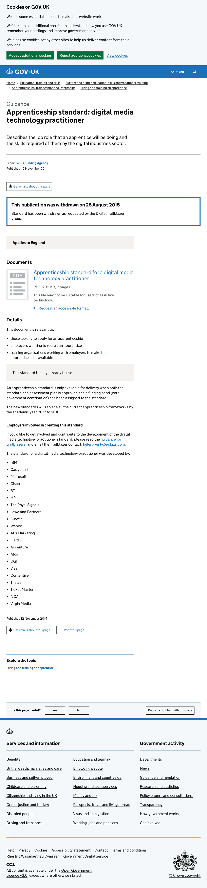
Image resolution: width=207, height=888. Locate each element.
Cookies (41, 850)
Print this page (74, 630)
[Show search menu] (194, 72)
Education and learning (92, 759)
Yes (59, 710)
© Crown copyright (185, 875)
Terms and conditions (129, 850)
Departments (151, 759)
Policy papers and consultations (166, 795)
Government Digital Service (85, 856)
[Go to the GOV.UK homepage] (22, 71)
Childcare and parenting (26, 786)
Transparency (151, 804)
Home (10, 83)
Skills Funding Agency (32, 163)
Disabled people (20, 813)
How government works (159, 813)
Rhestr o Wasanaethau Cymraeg (32, 856)
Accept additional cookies (30, 55)
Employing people (88, 768)
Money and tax (85, 795)
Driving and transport (24, 822)
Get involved (150, 822)
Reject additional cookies (80, 55)
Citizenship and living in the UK (31, 795)
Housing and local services (95, 786)
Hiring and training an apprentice (103, 88)
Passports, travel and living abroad (101, 804)
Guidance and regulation (160, 777)
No (83, 710)
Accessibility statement (71, 850)
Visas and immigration (91, 813)
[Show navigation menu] (177, 72)
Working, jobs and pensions (95, 822)
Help (10, 850)
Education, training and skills (40, 83)
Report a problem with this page (170, 710)
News (145, 768)
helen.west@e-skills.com (104, 444)
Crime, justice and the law (27, 804)
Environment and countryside (97, 777)
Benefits (13, 759)
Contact (101, 850)
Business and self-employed (29, 777)
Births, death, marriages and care (34, 768)
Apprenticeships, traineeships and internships (43, 88)
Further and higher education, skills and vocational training (106, 83)
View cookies (117, 55)
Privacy (24, 850)
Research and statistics (159, 786)
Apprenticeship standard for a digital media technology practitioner (84, 275)
